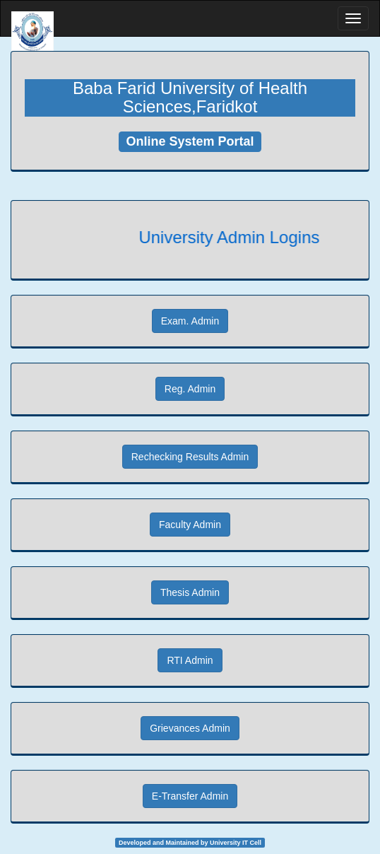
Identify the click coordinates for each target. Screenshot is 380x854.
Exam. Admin (190, 321)
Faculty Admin (190, 524)
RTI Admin (190, 660)
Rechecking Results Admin (190, 456)
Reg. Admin (190, 388)
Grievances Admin (190, 728)
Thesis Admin (190, 592)
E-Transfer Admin (190, 796)
